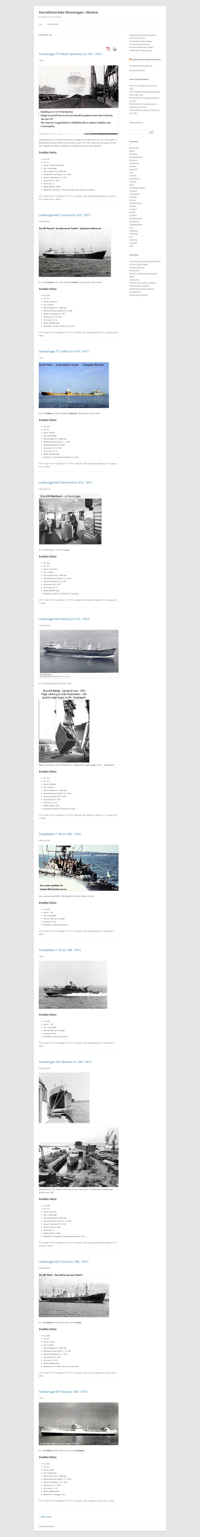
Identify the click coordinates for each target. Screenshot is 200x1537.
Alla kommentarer (136, 122)
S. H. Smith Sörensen (95, 1372)
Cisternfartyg (134, 163)
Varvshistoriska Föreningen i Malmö (146, 59)
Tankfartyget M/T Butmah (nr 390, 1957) (65, 1062)
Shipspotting (134, 279)
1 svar (41, 60)
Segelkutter (133, 233)
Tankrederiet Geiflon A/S (96, 463)
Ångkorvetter (134, 148)
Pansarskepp (134, 221)
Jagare (131, 184)
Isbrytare (132, 181)
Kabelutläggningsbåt (137, 187)
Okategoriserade (135, 218)
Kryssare (132, 200)
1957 (85, 196)
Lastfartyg (60, 332)
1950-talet (78, 196)
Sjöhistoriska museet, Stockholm (141, 289)
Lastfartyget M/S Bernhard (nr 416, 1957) (65, 482)
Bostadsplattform (136, 157)
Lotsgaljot (133, 215)
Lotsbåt (132, 212)
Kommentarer (53, 24)
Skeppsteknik (147, 50)
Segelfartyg (133, 230)
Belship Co (91, 815)
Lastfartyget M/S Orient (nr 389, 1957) (63, 1261)
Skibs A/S (98, 600)
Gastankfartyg (134, 178)
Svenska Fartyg (135, 292)
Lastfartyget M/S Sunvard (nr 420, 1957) (65, 215)
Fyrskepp (132, 175)
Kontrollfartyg (134, 194)
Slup (131, 237)
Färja (131, 172)
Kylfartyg (132, 206)
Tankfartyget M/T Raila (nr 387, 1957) (63, 1392)
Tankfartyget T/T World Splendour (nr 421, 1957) (70, 54)
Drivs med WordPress (46, 1526)
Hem (40, 24)
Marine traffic (134, 270)
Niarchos (112, 196)
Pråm (131, 227)
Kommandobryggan (137, 267)
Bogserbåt (133, 154)
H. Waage (91, 1500)
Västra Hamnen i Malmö (138, 295)
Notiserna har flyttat (137, 70)
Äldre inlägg (45, 1516)
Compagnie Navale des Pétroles (99, 1242)
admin (58, 199)
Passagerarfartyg (135, 224)
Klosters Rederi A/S (94, 332)
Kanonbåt (133, 191)
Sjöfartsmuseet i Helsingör (139, 286)
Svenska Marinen (93, 931)
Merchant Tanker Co (100, 196)
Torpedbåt (60, 931)
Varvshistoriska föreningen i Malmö (68, 12)
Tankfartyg (60, 196)
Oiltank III (90, 600)
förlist (89, 196)
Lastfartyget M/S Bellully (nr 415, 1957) (64, 619)
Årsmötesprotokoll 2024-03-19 (140, 65)
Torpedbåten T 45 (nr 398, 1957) (60, 950)
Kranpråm (133, 197)
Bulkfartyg (133, 160)
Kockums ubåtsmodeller (138, 264)
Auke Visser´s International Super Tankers (145, 261)
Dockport (132, 166)
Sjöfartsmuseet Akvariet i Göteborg (142, 282)
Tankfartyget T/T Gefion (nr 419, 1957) (64, 351)
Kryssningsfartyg (135, 203)
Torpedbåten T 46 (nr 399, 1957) (60, 834)
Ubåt (131, 246)
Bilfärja (131, 151)
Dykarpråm (133, 169)
